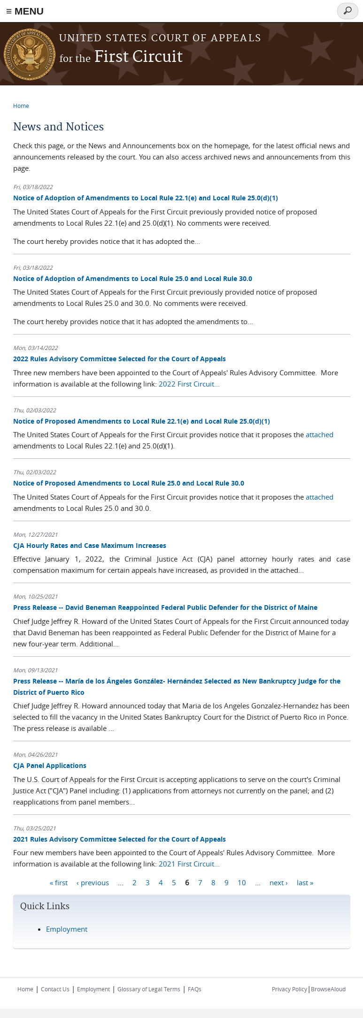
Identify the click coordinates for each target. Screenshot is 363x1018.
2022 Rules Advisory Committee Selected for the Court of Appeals (119, 358)
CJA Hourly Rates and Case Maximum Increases (89, 545)
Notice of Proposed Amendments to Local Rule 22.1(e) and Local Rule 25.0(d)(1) (141, 421)
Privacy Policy (289, 989)
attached (319, 434)
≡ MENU (25, 11)
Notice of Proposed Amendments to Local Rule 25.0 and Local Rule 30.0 (128, 483)
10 (242, 882)
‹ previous (93, 882)
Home (21, 105)
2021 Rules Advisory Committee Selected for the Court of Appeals (119, 839)
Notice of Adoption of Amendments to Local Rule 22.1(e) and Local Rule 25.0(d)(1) (145, 197)
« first (59, 882)
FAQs (194, 989)
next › (279, 882)
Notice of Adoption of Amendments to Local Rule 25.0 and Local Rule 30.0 (132, 278)
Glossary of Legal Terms (148, 989)
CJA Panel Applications (49, 765)
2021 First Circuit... (189, 863)
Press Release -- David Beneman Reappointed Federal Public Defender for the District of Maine (165, 607)
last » (305, 882)
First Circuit (121, 57)
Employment (66, 929)
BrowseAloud (328, 989)
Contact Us (55, 989)
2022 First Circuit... (189, 383)
